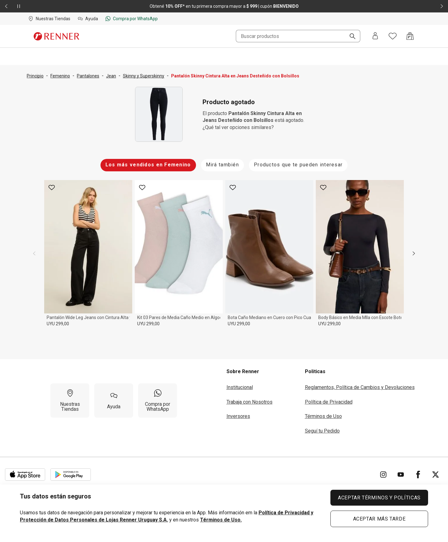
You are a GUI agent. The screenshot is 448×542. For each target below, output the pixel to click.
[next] (413, 253)
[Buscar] (350, 36)
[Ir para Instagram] (383, 474)
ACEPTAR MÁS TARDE (379, 519)
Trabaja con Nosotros (249, 402)
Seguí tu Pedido (322, 431)
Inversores (238, 416)
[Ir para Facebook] (418, 474)
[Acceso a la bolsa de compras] (410, 36)
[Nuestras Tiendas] (69, 400)
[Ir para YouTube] (400, 474)
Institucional (239, 387)
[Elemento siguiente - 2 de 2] (442, 6)
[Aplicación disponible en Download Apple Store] (25, 474)
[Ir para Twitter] (435, 474)
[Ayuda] (113, 400)
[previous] (34, 253)
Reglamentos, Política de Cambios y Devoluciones (360, 387)
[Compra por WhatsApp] (157, 400)
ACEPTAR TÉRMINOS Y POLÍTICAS (379, 498)
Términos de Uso (323, 416)
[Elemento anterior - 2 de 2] (6, 6)
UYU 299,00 (58, 323)
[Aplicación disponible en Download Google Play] (70, 474)
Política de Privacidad (328, 402)
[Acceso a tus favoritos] (392, 36)
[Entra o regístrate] (375, 36)
